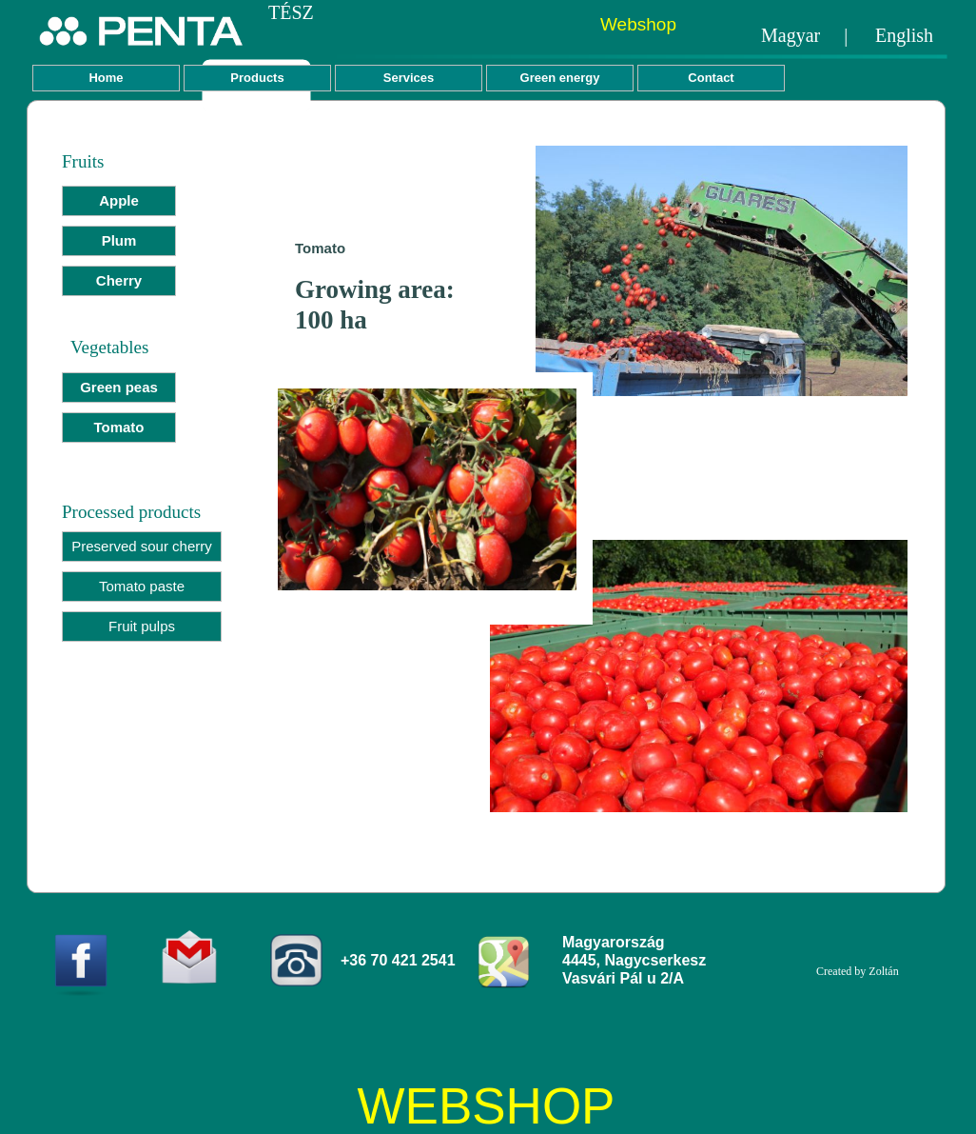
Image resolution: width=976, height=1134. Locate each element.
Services (409, 77)
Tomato (118, 427)
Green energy (560, 77)
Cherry (119, 280)
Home (105, 77)
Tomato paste (142, 586)
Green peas (119, 387)
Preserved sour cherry (141, 546)
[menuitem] (119, 206)
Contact (710, 77)
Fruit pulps (141, 626)
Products (256, 77)
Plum (119, 240)
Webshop (638, 24)
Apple (119, 200)
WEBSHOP (486, 1106)
